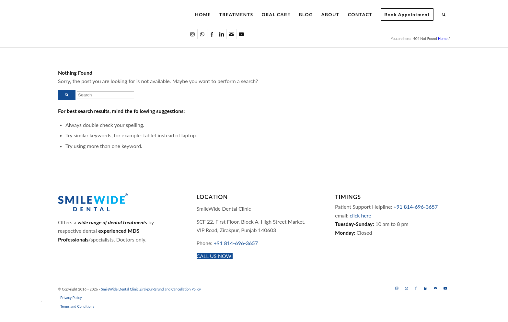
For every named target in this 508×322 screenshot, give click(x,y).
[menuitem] (203, 14)
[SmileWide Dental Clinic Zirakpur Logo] (114, 14)
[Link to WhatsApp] (202, 34)
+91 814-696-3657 (236, 243)
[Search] (444, 14)
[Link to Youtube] (241, 34)
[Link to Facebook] (212, 34)
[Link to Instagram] (192, 34)
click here (360, 215)
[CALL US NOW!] (215, 256)
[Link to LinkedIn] (221, 34)
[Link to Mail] (231, 34)
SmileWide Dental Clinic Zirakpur (127, 289)
